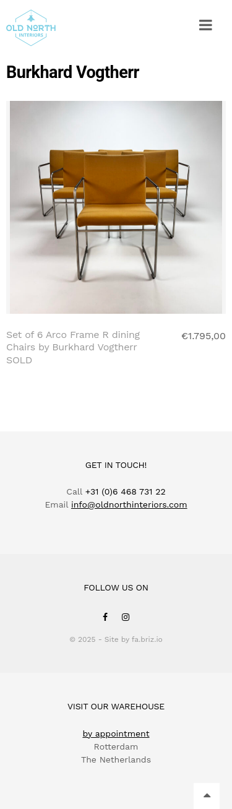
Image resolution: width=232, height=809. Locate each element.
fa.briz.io (147, 639)
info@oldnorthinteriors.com (129, 504)
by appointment (115, 733)
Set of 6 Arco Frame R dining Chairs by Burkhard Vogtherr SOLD (73, 347)
